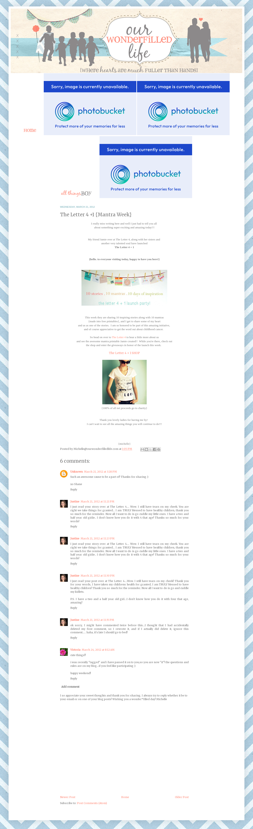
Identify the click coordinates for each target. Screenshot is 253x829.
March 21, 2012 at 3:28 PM (100, 471)
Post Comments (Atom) (92, 803)
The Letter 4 (119, 337)
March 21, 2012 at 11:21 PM (97, 501)
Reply (73, 489)
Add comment (70, 686)
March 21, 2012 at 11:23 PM (97, 538)
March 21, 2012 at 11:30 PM (97, 575)
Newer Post (67, 797)
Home (125, 797)
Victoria (75, 649)
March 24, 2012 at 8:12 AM (98, 649)
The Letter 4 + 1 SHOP (124, 353)
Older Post (182, 797)
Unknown (76, 471)
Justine (74, 501)
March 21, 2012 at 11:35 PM (97, 619)
